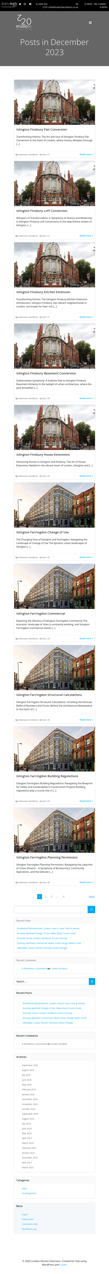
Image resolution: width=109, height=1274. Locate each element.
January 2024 (28, 1152)
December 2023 (30, 1157)
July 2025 (26, 1074)
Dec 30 (46, 398)
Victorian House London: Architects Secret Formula (42, 938)
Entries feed (27, 1219)
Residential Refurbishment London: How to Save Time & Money (48, 928)
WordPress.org (29, 1229)
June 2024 (27, 1128)
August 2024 (28, 1118)
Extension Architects (28, 154)
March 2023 (28, 1167)
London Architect (59, 968)
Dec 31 (46, 154)
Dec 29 (46, 638)
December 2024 (30, 1099)
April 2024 (27, 1138)
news (24, 1188)
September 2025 (30, 1065)
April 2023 (27, 1162)
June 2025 (27, 1079)
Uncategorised (29, 1193)
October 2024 (28, 1109)
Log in (25, 1214)
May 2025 (27, 1084)
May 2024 (27, 1133)
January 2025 (28, 1094)
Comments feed (30, 1224)
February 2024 (29, 1147)
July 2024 (26, 1123)
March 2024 (28, 1143)
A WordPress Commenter (34, 968)
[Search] (91, 909)
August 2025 (28, 1070)
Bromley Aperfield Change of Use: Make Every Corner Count (46, 933)
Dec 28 (46, 882)
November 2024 (30, 1104)
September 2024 (30, 1113)
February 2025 (29, 1089)
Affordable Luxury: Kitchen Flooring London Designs (42, 947)
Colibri (63, 1264)
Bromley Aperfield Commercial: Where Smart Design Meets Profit (49, 943)
